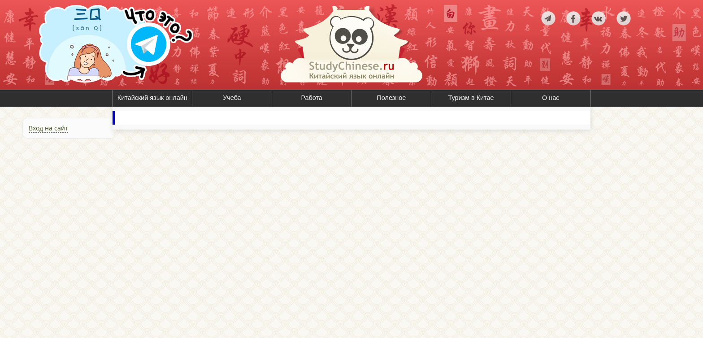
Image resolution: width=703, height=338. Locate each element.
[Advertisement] (56, 239)
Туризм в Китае (471, 97)
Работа (311, 97)
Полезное (391, 97)
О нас (550, 97)
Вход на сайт (48, 128)
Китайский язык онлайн (152, 97)
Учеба (232, 97)
